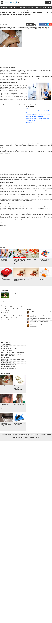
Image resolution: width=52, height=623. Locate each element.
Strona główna (1, 7)
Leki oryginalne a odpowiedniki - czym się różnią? (37, 110)
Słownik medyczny (35, 434)
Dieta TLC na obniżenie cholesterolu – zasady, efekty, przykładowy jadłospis (41, 311)
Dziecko (28, 7)
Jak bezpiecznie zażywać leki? (4, 260)
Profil (49, 2)
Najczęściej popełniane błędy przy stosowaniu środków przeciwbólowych (19, 387)
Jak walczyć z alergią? (19, 404)
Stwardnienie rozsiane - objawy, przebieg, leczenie (13, 316)
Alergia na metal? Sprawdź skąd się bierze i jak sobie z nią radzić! (6, 406)
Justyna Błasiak (32, 313)
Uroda (10, 7)
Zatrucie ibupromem (6, 344)
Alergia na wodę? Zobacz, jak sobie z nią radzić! (6, 424)
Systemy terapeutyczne (6, 350)
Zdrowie (5, 7)
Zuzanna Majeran (33, 322)
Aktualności (4, 434)
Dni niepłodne (4, 303)
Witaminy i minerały (12, 434)
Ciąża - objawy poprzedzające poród (9, 308)
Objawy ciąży (13, 293)
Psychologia (45, 7)
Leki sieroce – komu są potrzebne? (34, 120)
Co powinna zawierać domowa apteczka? (6, 386)
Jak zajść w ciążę (5, 305)
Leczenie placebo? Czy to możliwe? (45, 278)
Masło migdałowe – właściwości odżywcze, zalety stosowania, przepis (41, 318)
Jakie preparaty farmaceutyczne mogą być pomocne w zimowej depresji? (11, 355)
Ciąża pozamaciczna (6, 319)
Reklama (15, 437)
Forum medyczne (22, 435)
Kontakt (37, 437)
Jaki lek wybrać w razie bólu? (32, 278)
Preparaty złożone (30, 122)
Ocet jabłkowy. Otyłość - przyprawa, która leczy (12, 307)
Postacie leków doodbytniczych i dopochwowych (12, 352)
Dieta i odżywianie (17, 7)
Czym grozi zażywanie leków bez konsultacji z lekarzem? (19, 279)
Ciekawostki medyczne (46, 434)
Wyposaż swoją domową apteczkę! (5, 278)
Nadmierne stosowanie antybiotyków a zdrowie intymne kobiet (12, 360)
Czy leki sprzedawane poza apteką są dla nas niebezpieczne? (39, 112)
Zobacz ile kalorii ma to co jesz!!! (9, 317)
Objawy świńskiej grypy (6, 310)
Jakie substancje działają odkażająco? (34, 116)
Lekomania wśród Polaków (7, 362)
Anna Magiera (32, 319)
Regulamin (20, 437)
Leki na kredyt (4, 346)
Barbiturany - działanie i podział (8, 368)
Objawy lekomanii (30, 109)
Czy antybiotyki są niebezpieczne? (44, 260)
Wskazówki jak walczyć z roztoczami (19, 424)
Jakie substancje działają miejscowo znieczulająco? (37, 118)
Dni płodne (4, 299)
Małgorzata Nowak (33, 326)
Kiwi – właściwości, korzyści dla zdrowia (38, 324)
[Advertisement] (26, 19)
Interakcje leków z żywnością (8, 366)
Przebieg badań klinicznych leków (9, 348)
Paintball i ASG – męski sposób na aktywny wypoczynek (11, 313)
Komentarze (30, 24)
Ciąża (24, 7)
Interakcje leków (5, 357)
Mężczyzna (39, 7)
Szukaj (46, 2)
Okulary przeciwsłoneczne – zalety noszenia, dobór (40, 315)
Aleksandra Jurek (33, 316)
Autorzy (29, 309)
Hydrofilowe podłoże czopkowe (8, 364)
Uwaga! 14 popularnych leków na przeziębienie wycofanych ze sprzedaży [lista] (19, 261)
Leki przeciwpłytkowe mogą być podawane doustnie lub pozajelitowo (39, 114)
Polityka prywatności (29, 437)
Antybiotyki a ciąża (31, 259)
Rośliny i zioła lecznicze (24, 434)
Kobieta (33, 7)
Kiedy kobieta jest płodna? (7, 301)
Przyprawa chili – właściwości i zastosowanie (39, 321)
